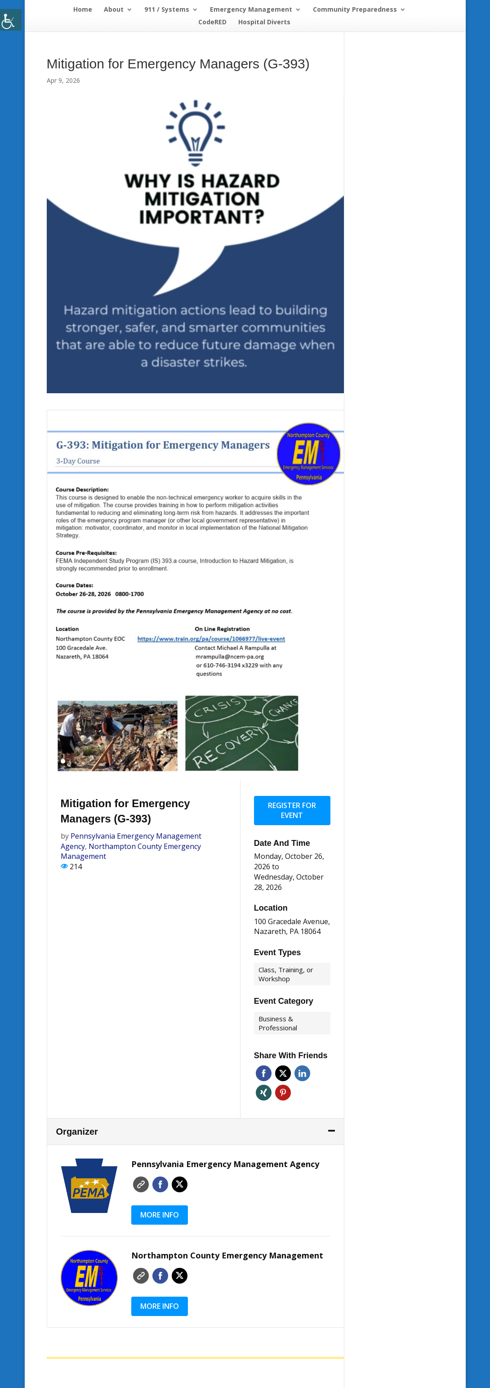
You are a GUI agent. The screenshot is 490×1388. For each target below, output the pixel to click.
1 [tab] (63, 761)
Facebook (264, 1073)
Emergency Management (251, 9)
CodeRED (212, 22)
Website (141, 1184)
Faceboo (160, 1184)
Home (82, 9)
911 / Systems (166, 9)
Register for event (292, 810)
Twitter (283, 1073)
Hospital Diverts (264, 22)
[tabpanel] (195, 595)
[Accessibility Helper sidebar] (11, 20)
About (114, 9)
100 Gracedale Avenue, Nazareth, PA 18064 (292, 926)
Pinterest (283, 1093)
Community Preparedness (355, 9)
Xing (264, 1093)
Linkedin (302, 1073)
